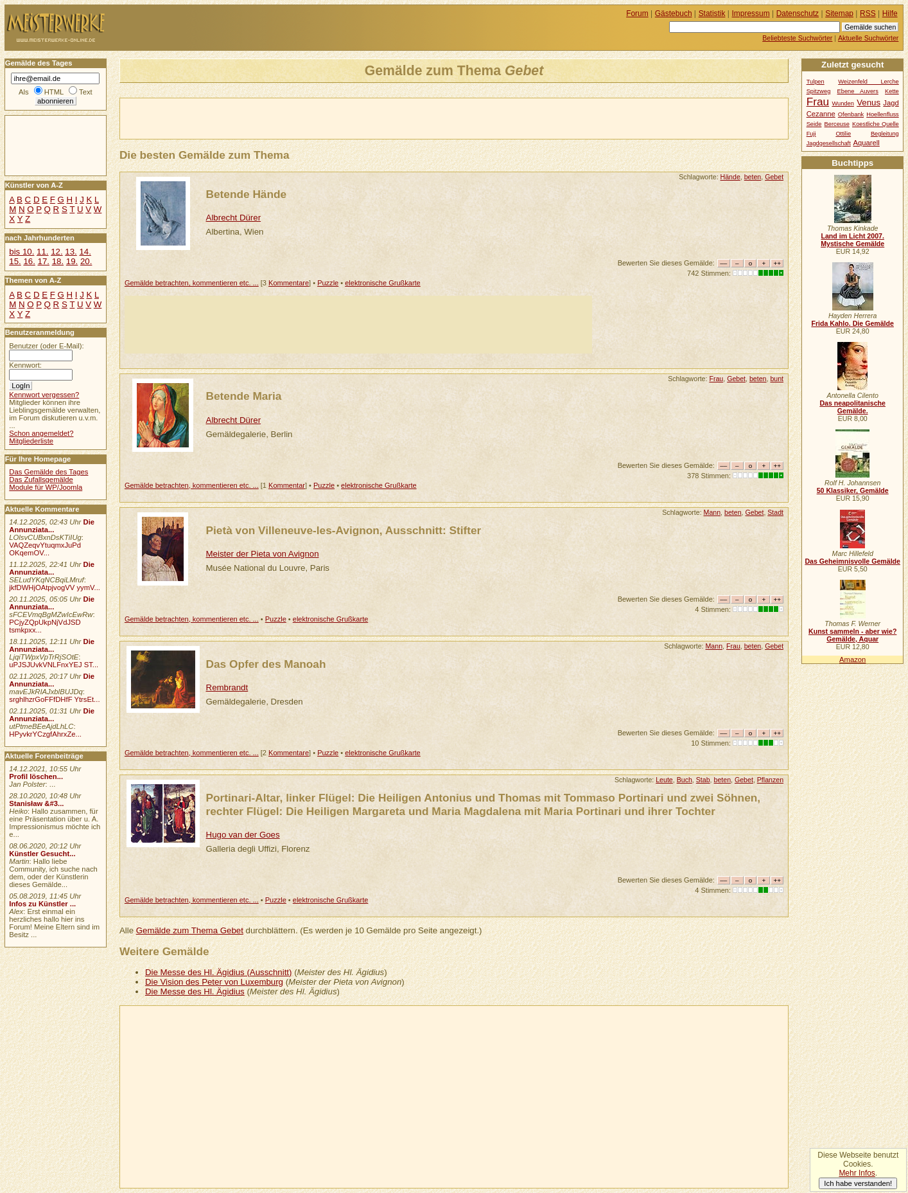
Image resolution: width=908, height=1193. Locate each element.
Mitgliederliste (31, 441)
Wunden (842, 103)
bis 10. (21, 251)
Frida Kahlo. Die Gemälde (852, 323)
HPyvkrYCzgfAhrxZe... (45, 734)
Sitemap (839, 13)
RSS (868, 13)
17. (43, 261)
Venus (868, 102)
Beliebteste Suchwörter (797, 38)
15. (15, 261)
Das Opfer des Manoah (266, 664)
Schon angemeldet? (41, 433)
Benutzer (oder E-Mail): (46, 346)
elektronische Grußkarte (383, 283)
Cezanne (821, 114)
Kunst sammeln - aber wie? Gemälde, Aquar (852, 635)
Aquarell (866, 143)
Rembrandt (227, 687)
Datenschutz (797, 13)
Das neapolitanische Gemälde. (852, 407)
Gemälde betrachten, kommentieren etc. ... (192, 283)
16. (29, 261)
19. (72, 261)
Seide (814, 124)
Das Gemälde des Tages (48, 472)
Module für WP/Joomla (45, 487)
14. (85, 251)
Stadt (775, 512)
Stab (703, 780)
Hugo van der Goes (243, 834)
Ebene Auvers (857, 91)
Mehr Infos (857, 1173)
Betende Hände (246, 194)
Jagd (890, 103)
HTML (54, 92)
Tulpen (816, 81)
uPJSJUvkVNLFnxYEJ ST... (53, 664)
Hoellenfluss (882, 114)
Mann (712, 512)
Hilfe (890, 13)
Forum (637, 13)
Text (85, 92)
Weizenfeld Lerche (868, 81)
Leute (664, 780)
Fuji (811, 133)
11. (42, 251)
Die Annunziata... (51, 526)
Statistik (712, 13)
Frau (716, 378)
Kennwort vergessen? (44, 395)
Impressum (751, 13)
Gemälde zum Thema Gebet (189, 930)
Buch (684, 780)
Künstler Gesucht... (42, 853)
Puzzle (327, 283)
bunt (776, 378)
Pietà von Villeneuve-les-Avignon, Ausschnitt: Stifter (344, 530)
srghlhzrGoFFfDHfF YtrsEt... (54, 699)
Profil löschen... (36, 776)
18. (58, 261)
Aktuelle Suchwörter (868, 38)
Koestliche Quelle (875, 124)
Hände (730, 177)
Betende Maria (244, 396)
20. (86, 261)
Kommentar (286, 485)
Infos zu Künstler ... (42, 904)
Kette (892, 91)
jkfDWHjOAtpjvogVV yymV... (54, 587)
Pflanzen (770, 780)
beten (753, 177)
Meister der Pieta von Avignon (262, 554)
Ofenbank (851, 114)
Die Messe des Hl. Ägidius (195, 991)
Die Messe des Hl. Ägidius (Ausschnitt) (218, 972)
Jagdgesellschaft (829, 143)
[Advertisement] (270, 117)
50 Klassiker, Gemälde (853, 490)
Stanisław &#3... (36, 803)
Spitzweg (819, 91)
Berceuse (837, 124)
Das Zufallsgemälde (41, 479)
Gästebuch (673, 13)
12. (56, 251)
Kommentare (288, 283)
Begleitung (885, 133)
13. (70, 251)
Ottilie (843, 133)
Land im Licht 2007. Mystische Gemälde (852, 239)
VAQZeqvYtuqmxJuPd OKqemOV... (45, 549)
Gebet (774, 177)
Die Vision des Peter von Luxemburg (214, 982)
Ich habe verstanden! (858, 1183)
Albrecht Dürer (233, 217)
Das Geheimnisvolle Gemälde (852, 561)
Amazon (852, 659)
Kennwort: (25, 365)
